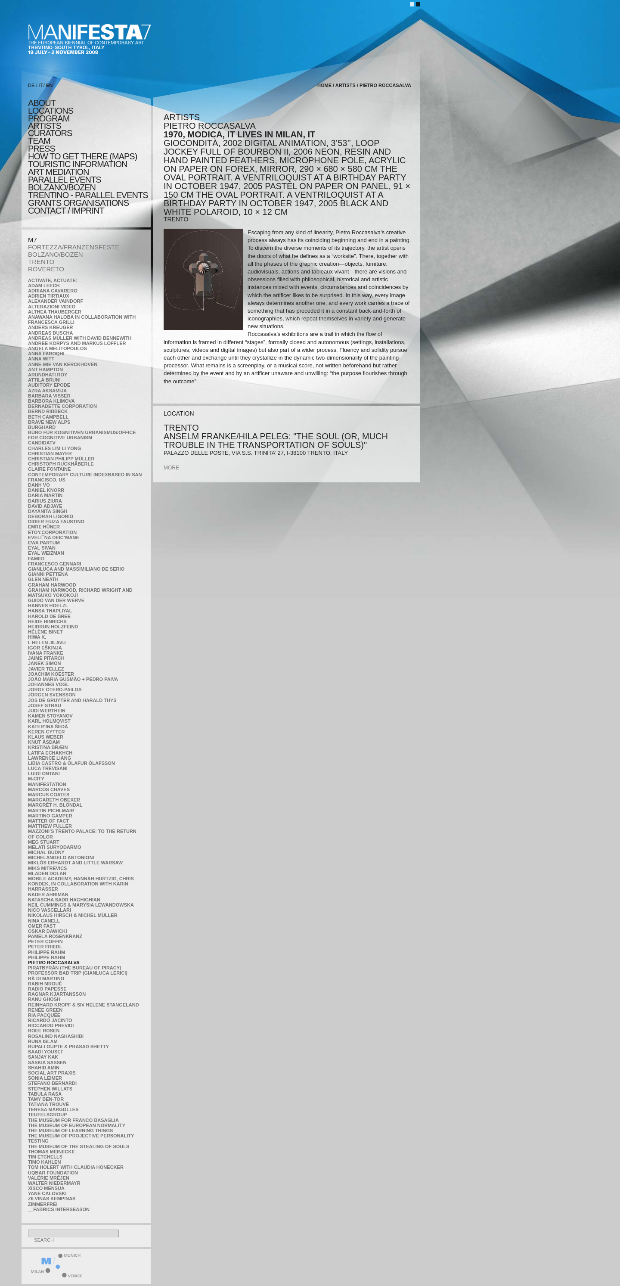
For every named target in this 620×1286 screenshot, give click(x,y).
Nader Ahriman (48, 894)
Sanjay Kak (43, 1056)
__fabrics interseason (59, 1209)
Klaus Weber (45, 736)
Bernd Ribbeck (48, 411)
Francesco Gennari (54, 563)
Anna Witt (41, 358)
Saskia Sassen (47, 1062)
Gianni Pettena (48, 574)
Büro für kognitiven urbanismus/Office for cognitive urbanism (82, 435)
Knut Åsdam (44, 742)
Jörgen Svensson (52, 694)
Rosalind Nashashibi (56, 1036)
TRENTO (41, 261)
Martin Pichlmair (51, 810)
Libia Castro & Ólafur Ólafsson (71, 763)
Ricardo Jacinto (50, 1020)
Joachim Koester (51, 674)
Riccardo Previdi (51, 1025)
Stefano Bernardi (52, 1083)
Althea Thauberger (54, 311)
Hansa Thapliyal (50, 610)
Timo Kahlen (44, 1162)
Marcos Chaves (49, 789)
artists (44, 125)
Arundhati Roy (47, 374)
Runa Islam (43, 1041)
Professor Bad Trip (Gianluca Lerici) (77, 972)
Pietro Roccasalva (54, 962)
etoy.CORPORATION (52, 532)
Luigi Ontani (44, 773)
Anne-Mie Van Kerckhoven (62, 364)
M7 (32, 239)
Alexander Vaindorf (55, 301)
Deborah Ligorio (50, 516)
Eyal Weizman (46, 553)
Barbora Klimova (51, 401)
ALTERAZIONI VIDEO (51, 306)
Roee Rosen (43, 1030)
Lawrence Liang (49, 758)
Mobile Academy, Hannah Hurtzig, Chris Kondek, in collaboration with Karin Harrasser (81, 884)
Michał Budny (46, 852)
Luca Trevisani (48, 768)
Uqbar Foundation (53, 1172)
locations (50, 111)
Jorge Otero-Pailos (54, 689)
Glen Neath (43, 579)
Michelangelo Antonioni (61, 857)
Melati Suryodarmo (54, 847)
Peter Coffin (45, 941)
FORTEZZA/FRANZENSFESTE (73, 247)
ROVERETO (46, 269)
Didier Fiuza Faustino (56, 521)
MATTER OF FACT (48, 820)
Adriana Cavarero (53, 290)
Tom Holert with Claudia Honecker (76, 1167)
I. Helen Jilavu (47, 642)
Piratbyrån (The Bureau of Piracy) (74, 967)
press (41, 148)
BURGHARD (42, 427)
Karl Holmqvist (49, 721)
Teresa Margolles (53, 1109)
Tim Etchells (45, 1156)
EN (49, 85)
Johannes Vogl (48, 684)
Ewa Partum (44, 542)
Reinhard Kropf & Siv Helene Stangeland (83, 1004)
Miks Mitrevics (47, 868)
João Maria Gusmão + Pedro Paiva (73, 679)
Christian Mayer (50, 453)
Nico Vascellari (49, 910)
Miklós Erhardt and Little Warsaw (75, 862)
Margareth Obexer (54, 799)
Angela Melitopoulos (57, 348)
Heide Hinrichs (47, 621)
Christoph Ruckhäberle (61, 463)
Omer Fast (42, 926)
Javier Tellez (46, 668)
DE (31, 85)
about (42, 103)
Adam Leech (43, 285)
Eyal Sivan (42, 547)
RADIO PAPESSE (47, 988)
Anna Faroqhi (46, 353)
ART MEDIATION (58, 172)
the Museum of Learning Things (70, 1130)
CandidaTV (42, 442)
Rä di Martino (46, 978)
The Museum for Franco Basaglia (73, 1120)
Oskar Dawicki (47, 931)
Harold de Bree (49, 616)
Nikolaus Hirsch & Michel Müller (73, 915)
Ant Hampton (45, 369)
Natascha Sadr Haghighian (64, 899)
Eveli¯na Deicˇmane (53, 537)
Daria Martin (45, 495)
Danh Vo (39, 485)
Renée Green (45, 1010)
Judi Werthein (46, 710)
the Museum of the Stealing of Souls (78, 1146)
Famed (36, 558)
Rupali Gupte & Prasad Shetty (68, 1046)
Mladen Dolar (47, 873)
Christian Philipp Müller (61, 458)
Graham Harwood (52, 584)
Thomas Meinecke (51, 1151)
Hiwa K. (37, 637)
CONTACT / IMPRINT (66, 210)
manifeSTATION (47, 784)
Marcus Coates (48, 794)
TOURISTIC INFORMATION (77, 164)
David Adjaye (45, 506)
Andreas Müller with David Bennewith (80, 338)
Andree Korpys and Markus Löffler (77, 343)
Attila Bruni (44, 379)
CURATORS (50, 133)
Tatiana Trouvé (48, 1104)
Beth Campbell (48, 416)
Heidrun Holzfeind (53, 626)
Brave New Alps (49, 422)
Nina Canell (44, 920)
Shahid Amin (43, 1067)
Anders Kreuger (50, 327)
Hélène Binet (45, 631)
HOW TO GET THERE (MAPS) (82, 156)
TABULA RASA (45, 1094)
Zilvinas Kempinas (51, 1198)
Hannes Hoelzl (48, 605)
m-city (36, 778)
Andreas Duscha (50, 332)
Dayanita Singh (47, 511)
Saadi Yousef (45, 1051)
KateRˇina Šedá (48, 726)
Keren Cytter (46, 731)
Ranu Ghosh (44, 999)
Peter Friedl (45, 946)
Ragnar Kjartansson (57, 994)
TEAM (39, 141)
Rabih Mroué (45, 983)
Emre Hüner (44, 526)
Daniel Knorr (46, 490)
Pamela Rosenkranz (55, 936)
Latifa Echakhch (50, 752)
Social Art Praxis (52, 1072)
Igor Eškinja (45, 647)
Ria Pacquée (44, 1015)
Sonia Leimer (45, 1078)
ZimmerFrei (42, 1204)
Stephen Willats (50, 1088)
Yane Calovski (47, 1193)
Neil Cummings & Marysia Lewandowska (81, 904)
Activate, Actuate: (52, 280)
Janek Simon (44, 663)
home (324, 85)
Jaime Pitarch (46, 658)
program (48, 118)
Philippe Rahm (46, 952)
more (171, 468)
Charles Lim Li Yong (54, 448)
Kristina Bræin (48, 747)
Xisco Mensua (46, 1188)
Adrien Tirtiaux (48, 295)
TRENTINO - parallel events (88, 195)
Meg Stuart (43, 842)
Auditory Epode (49, 385)
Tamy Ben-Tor (46, 1099)
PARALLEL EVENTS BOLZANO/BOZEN (64, 183)
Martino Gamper (50, 815)
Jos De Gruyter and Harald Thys (72, 700)
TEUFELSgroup (47, 1114)
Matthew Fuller (50, 826)
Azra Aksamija (47, 390)
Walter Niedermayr (54, 1183)
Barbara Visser (49, 395)
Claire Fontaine (49, 469)
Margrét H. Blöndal (55, 805)
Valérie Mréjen (48, 1177)
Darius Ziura (45, 500)
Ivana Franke (45, 652)
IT (41, 85)
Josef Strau (44, 705)
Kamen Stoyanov (50, 715)
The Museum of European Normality (76, 1125)
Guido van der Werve (56, 600)
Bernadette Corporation (62, 406)
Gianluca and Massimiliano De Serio (76, 569)
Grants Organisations (78, 203)
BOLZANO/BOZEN (55, 254)
